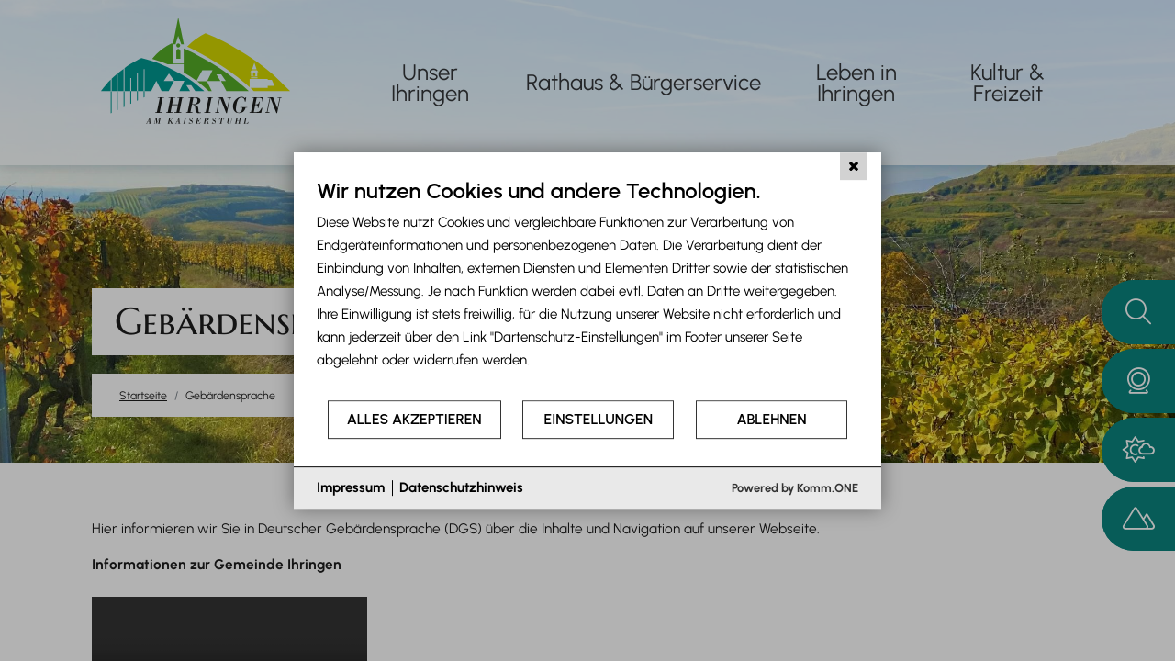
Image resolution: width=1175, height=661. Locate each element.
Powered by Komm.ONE (795, 488)
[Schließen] (853, 166)
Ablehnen (772, 419)
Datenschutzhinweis (461, 487)
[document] (587, 288)
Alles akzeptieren (414, 419)
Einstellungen (598, 419)
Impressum (351, 487)
